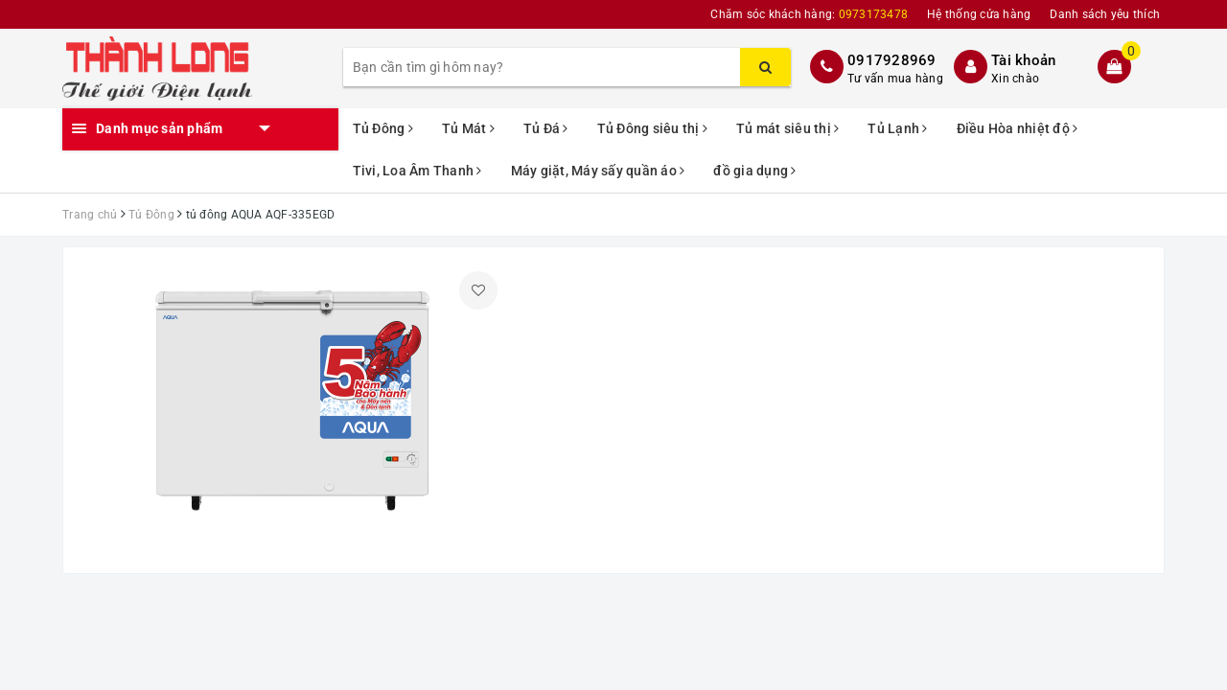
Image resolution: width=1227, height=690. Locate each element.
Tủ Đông (383, 128)
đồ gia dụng (754, 170)
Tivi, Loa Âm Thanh (417, 170)
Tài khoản (1023, 60)
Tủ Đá (545, 128)
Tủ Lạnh (897, 128)
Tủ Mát (468, 128)
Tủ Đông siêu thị (652, 128)
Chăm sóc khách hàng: (809, 14)
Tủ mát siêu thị (787, 128)
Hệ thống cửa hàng (978, 14)
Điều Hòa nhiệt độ (1017, 128)
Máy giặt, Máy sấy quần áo (598, 170)
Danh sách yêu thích (1105, 14)
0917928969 (892, 60)
